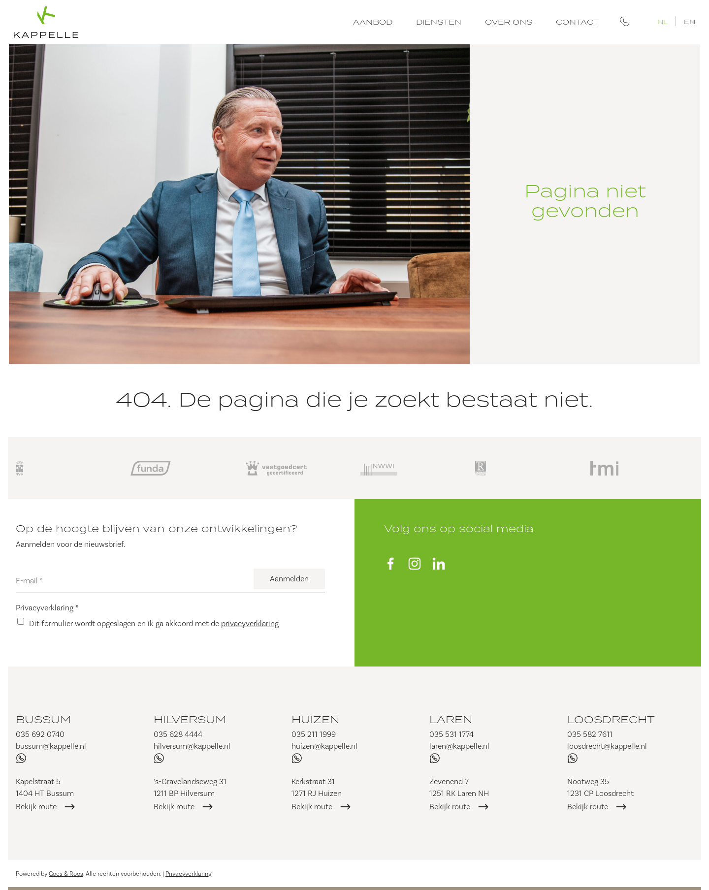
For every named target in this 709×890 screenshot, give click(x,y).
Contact (577, 22)
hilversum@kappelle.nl (192, 746)
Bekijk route (36, 806)
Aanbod (372, 22)
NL (662, 21)
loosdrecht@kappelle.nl (607, 746)
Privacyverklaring (47, 607)
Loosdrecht (611, 719)
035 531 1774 (451, 734)
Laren (450, 719)
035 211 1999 (313, 734)
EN (689, 21)
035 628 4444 (178, 734)
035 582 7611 (589, 734)
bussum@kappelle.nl (51, 746)
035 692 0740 (40, 734)
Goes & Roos (66, 873)
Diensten (438, 22)
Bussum (43, 719)
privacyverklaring (250, 623)
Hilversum (190, 719)
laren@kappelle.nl (459, 746)
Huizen (315, 719)
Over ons (508, 22)
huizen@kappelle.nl (324, 746)
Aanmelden (289, 578)
